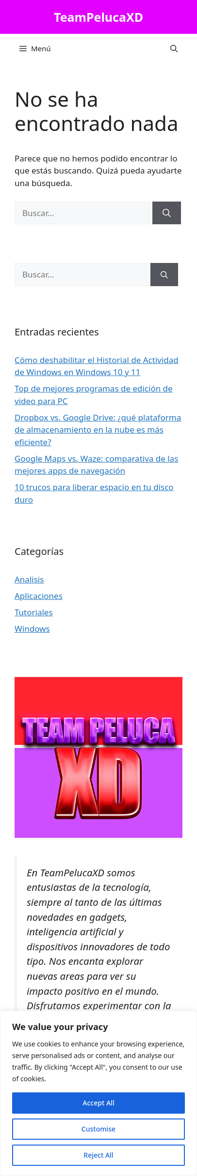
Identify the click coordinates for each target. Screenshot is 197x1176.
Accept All (98, 1102)
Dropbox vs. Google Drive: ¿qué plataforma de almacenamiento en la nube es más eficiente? (98, 430)
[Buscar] (166, 213)
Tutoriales (34, 612)
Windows (32, 628)
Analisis (29, 579)
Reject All (98, 1155)
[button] (174, 48)
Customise (98, 1128)
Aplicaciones (39, 595)
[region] (98, 1093)
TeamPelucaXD (98, 17)
